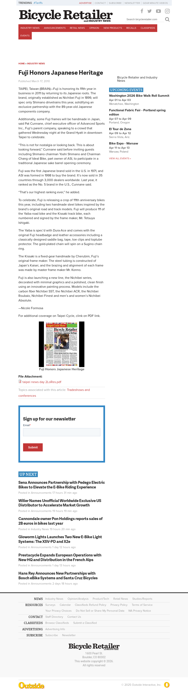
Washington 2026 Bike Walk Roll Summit (139, 96)
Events (25, 35)
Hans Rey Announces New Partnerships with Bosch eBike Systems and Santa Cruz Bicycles (58, 575)
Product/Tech (101, 599)
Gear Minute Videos (155, 3)
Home (21, 63)
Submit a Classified (85, 623)
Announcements (55, 28)
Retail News (77, 28)
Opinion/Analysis (78, 599)
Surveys (50, 605)
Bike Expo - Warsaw (123, 143)
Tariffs (39, 3)
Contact (100, 3)
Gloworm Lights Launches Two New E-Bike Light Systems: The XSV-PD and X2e (60, 539)
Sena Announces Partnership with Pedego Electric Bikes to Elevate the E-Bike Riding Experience (61, 485)
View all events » (120, 158)
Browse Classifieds (57, 623)
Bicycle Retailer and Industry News (137, 79)
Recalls (131, 28)
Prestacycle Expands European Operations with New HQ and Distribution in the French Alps (59, 557)
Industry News (29, 28)
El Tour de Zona (120, 129)
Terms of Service (142, 605)
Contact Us (74, 617)
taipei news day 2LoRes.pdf (41, 382)
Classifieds (148, 28)
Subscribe (115, 3)
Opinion (94, 28)
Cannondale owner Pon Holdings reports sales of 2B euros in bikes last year (60, 521)
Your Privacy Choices (58, 610)
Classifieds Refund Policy (90, 605)
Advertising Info (55, 629)
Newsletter (132, 3)
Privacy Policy (118, 605)
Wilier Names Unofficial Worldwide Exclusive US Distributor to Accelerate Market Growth (59, 503)
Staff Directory (54, 617)
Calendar (65, 605)
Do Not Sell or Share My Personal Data (100, 610)
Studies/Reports (142, 599)
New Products (113, 28)
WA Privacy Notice (139, 610)
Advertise (85, 3)
